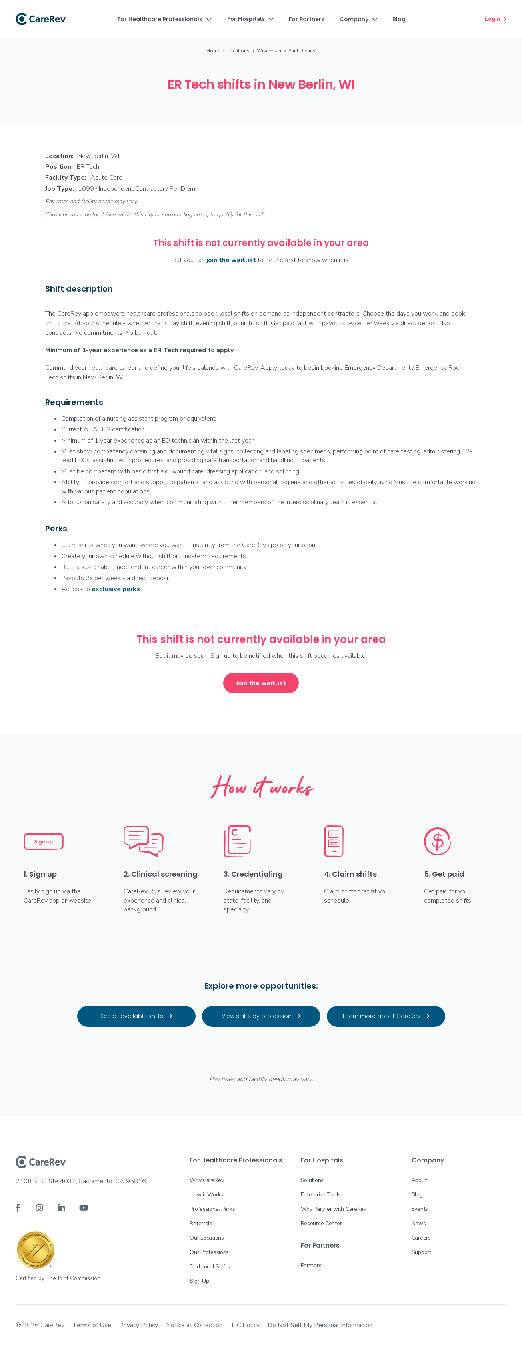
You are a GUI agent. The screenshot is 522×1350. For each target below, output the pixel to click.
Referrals (201, 1223)
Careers (421, 1238)
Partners (311, 1265)
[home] (41, 19)
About (419, 1180)
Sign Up (199, 1281)
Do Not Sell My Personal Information (320, 1325)
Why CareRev (207, 1180)
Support (421, 1252)
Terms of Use (91, 1325)
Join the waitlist (261, 683)
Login (495, 18)
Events (420, 1209)
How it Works (206, 1194)
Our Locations (207, 1238)
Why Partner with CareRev (333, 1209)
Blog (417, 1194)
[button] (164, 19)
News (419, 1223)
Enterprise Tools (321, 1194)
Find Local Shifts (210, 1266)
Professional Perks (212, 1209)
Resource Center (321, 1223)
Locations (238, 51)
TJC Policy (245, 1325)
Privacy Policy (138, 1325)
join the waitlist (231, 260)
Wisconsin (269, 51)
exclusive (116, 589)
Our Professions (209, 1252)
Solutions (312, 1180)
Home (213, 51)
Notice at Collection (194, 1325)
